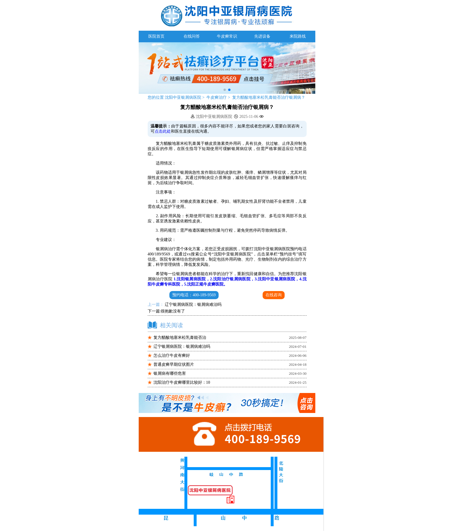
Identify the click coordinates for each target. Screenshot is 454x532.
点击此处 (163, 131)
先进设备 (262, 36)
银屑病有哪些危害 (169, 373)
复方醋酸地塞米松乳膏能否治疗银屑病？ (268, 97)
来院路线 (298, 36)
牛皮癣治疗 (217, 97)
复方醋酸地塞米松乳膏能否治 (179, 337)
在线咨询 (274, 295)
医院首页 (156, 36)
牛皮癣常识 (227, 36)
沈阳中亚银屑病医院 (183, 97)
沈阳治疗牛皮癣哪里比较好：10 (181, 382)
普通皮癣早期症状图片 (173, 364)
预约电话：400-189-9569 (193, 295)
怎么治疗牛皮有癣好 (171, 355)
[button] (225, 90)
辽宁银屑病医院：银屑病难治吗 (193, 304)
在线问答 (192, 36)
